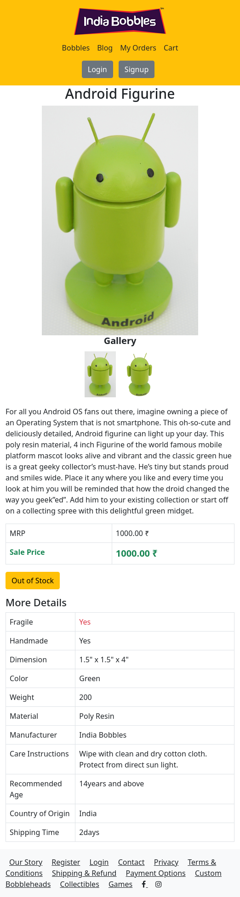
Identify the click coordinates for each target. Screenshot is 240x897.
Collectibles (79, 884)
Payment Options (156, 873)
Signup (137, 69)
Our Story (25, 862)
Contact (131, 862)
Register (65, 862)
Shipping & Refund (84, 873)
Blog (105, 48)
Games (120, 884)
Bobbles (76, 48)
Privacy (166, 862)
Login (97, 69)
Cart (171, 48)
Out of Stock (32, 580)
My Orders (138, 48)
